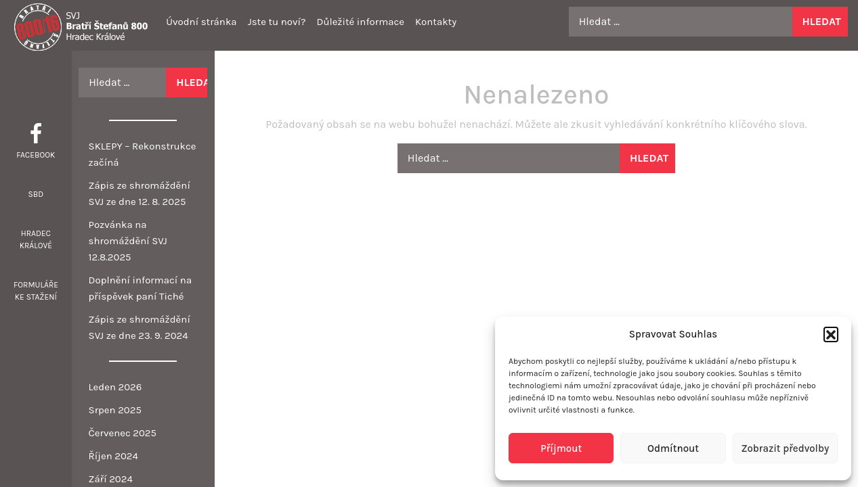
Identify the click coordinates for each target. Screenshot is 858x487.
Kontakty (435, 22)
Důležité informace (360, 22)
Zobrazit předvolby (785, 448)
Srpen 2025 (115, 410)
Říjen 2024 (113, 456)
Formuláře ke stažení (36, 291)
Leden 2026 (115, 387)
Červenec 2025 (122, 433)
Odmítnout (673, 448)
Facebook (35, 155)
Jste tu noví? (277, 22)
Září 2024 (111, 479)
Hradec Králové (36, 239)
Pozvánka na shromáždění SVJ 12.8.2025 (128, 240)
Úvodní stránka (201, 22)
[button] (831, 334)
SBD (35, 194)
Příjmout (561, 448)
